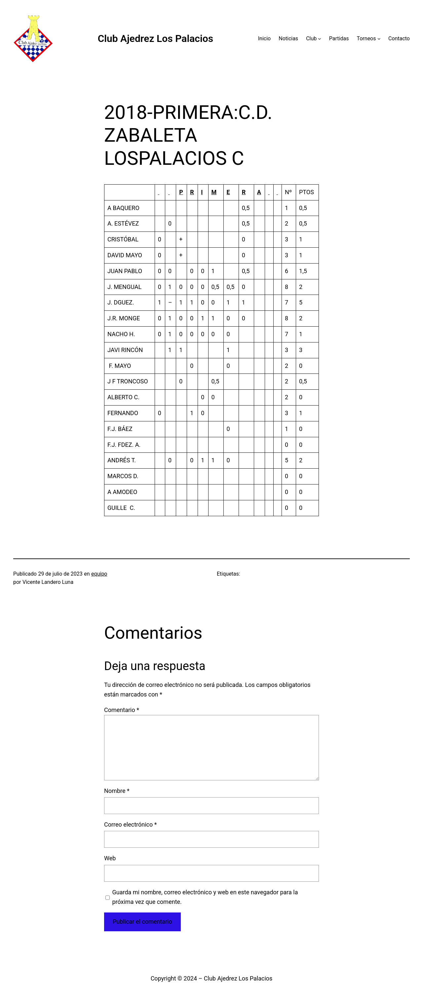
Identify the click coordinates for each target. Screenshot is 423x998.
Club (311, 38)
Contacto (399, 38)
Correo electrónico (130, 824)
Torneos (366, 38)
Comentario (121, 709)
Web (110, 858)
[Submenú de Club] (319, 38)
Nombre (117, 790)
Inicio (264, 38)
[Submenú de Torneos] (379, 38)
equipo (99, 574)
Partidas (339, 38)
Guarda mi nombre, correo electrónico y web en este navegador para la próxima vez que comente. (205, 897)
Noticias (288, 38)
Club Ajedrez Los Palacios (155, 38)
